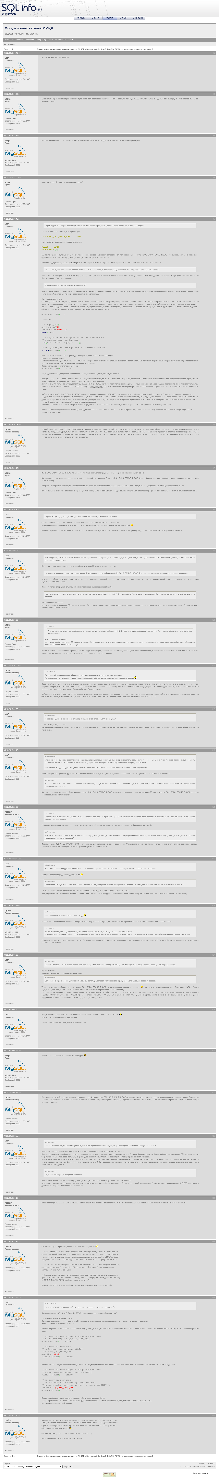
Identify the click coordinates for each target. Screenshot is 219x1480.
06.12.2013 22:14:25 (12, 1242)
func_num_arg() (96, 386)
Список (7, 40)
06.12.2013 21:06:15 (12, 1136)
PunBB (212, 1464)
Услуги (123, 18)
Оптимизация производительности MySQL (64, 49)
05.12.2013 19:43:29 (12, 219)
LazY (7, 58)
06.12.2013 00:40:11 (12, 1009)
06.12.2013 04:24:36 (12, 1092)
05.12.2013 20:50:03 (12, 665)
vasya (7, 99)
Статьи (95, 18)
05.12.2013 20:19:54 (12, 510)
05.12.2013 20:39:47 (12, 620)
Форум (109, 18)
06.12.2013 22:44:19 (12, 1297)
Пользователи (18, 40)
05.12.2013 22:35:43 (12, 807)
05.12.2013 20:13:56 (12, 468)
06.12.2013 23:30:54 (12, 1415)
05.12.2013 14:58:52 (12, 136)
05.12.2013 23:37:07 (12, 906)
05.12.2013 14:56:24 (12, 94)
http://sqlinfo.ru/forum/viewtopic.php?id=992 (59, 1017)
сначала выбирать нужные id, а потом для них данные (92, 566)
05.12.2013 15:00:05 (12, 177)
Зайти (70, 40)
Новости (81, 18)
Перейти (38, 1465)
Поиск (50, 40)
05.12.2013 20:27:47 (12, 551)
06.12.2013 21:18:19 (12, 1198)
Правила (30, 40)
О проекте (138, 18)
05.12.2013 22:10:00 (12, 750)
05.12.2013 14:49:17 (12, 53)
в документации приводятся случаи (65, 262)
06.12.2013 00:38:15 (12, 955)
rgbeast (8, 429)
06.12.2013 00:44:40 (12, 1051)
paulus (8, 1246)
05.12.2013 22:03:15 (12, 709)
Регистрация (60, 40)
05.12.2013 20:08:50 (12, 424)
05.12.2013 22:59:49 (12, 859)
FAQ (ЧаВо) (41, 40)
